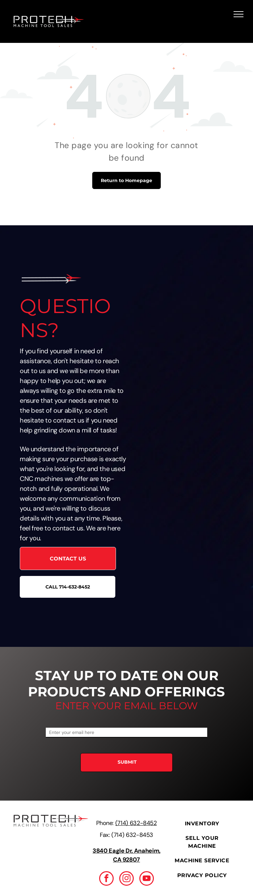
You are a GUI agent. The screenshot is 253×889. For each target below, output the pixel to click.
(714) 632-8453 (132, 835)
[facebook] (106, 879)
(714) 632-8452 (136, 823)
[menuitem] (202, 823)
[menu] (238, 14)
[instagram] (126, 879)
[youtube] (146, 879)
